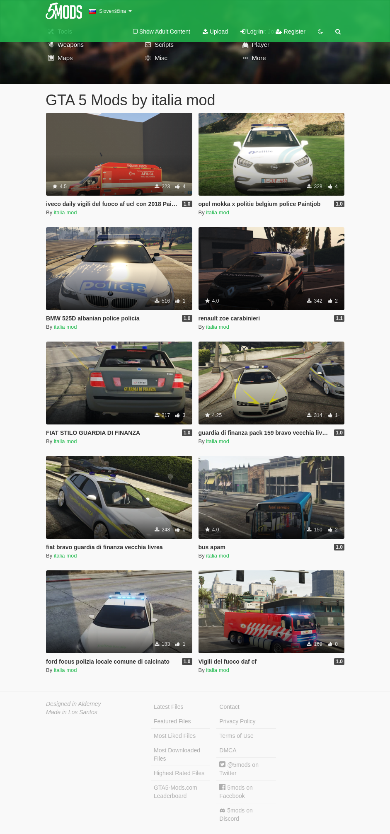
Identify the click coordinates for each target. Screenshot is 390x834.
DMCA (227, 750)
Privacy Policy (237, 721)
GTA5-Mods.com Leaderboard (175, 791)
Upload (215, 31)
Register (290, 31)
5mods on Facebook (235, 791)
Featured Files (172, 721)
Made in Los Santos (71, 712)
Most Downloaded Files (177, 754)
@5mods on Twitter (239, 768)
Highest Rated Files (179, 773)
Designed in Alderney (73, 704)
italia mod (65, 212)
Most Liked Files (175, 735)
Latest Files (169, 706)
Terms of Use (236, 735)
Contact (229, 706)
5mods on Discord (235, 814)
